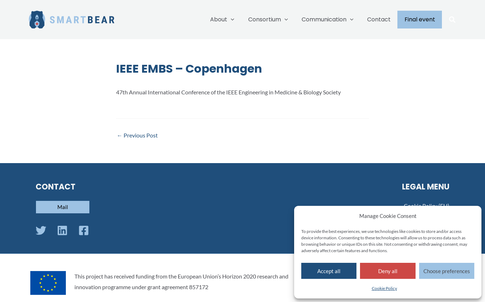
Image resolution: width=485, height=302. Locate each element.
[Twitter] (41, 230)
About (233, 19)
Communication (333, 19)
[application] (241, 19)
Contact (382, 19)
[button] (452, 20)
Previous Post (137, 135)
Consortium (276, 19)
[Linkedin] (62, 230)
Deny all (387, 271)
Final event (421, 19)
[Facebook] (83, 230)
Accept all (328, 271)
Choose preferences (446, 271)
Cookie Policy (384, 288)
